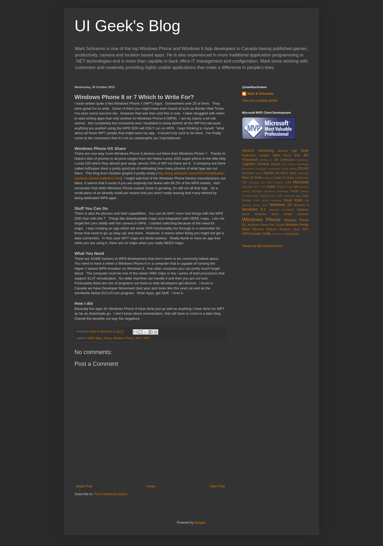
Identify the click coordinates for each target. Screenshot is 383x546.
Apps (276, 155)
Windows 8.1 (254, 209)
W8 (307, 200)
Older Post (217, 486)
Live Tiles (266, 182)
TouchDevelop (250, 195)
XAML (267, 234)
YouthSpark (291, 233)
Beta (297, 155)
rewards (304, 186)
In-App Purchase (283, 177)
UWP (256, 200)
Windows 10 (281, 205)
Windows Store (289, 229)
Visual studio (293, 200)
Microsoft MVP (250, 186)
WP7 (138, 338)
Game (259, 173)
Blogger (199, 522)
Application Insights (255, 155)
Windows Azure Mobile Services (282, 214)
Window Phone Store (255, 205)
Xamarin (256, 234)
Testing (305, 191)
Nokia (107, 338)
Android (283, 150)
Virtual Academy (271, 200)
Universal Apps (292, 195)
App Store (300, 151)
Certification (287, 159)
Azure (287, 155)
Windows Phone (123, 338)
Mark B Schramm (260, 94)
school (245, 191)
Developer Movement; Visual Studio (276, 168)
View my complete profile (259, 100)
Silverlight (257, 191)
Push (290, 186)
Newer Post (84, 486)
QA (296, 186)
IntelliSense (302, 177)
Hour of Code (251, 177)
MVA (263, 186)
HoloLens (303, 173)
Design (275, 164)
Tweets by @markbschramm (262, 246)
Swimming (282, 191)
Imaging (267, 177)
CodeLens (303, 159)
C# (276, 160)
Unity (279, 195)
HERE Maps (94, 338)
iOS (244, 182)
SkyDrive (269, 191)
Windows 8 (301, 205)
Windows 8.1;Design (281, 209)
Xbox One (278, 233)
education (248, 173)
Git (277, 173)
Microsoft (301, 182)
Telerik (294, 191)
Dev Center (288, 164)
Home (151, 486)
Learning (254, 182)
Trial (272, 195)
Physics (281, 186)
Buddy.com (266, 159)
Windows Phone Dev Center (266, 224)
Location (278, 182)
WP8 (146, 338)
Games (269, 173)
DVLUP (303, 168)
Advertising (266, 151)
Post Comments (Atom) (110, 494)
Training (264, 195)
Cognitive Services (255, 164)
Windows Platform (264, 229)
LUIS (288, 182)
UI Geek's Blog (127, 26)
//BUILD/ (248, 151)
